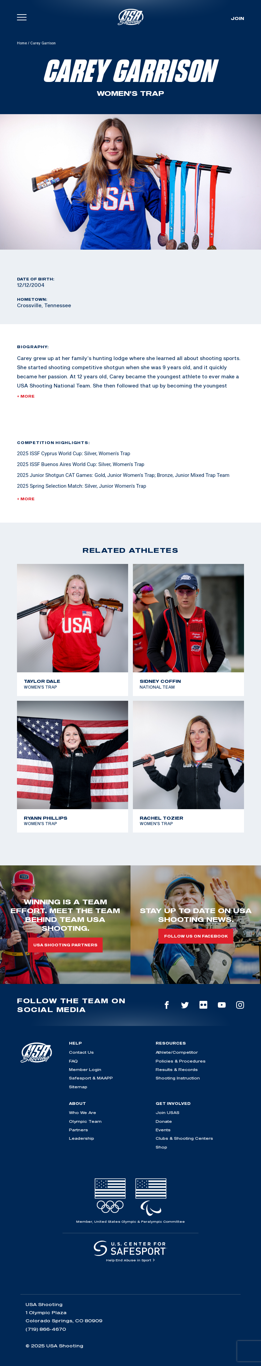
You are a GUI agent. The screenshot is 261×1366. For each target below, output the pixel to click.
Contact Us (81, 1052)
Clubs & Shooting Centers (184, 1138)
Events (163, 1130)
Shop (161, 1147)
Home (22, 43)
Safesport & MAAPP (91, 1078)
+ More (26, 396)
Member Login (85, 1069)
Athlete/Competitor (177, 1052)
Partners (78, 1130)
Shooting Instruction (178, 1078)
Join (237, 18)
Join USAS (167, 1112)
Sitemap (78, 1087)
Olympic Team (85, 1121)
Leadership (81, 1138)
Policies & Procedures (181, 1061)
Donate (164, 1121)
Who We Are (82, 1112)
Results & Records (177, 1069)
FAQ (73, 1061)
